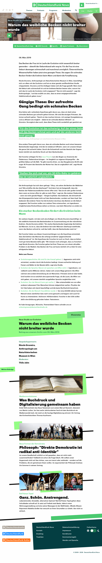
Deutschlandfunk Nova (45, 527)
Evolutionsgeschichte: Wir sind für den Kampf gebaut (41, 259)
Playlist (89, 11)
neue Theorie (47, 157)
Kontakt (39, 530)
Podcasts (40, 10)
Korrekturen (67, 534)
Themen (29, 10)
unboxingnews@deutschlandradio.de (33, 307)
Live (82, 11)
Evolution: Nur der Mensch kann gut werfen (37, 282)
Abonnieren (82, 46)
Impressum (66, 530)
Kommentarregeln (69, 537)
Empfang (39, 534)
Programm (53, 10)
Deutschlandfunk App (23, 46)
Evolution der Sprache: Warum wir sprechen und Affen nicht (43, 268)
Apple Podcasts (67, 46)
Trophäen (40, 537)
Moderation (66, 10)
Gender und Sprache (70, 540)
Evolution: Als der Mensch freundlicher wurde (38, 291)
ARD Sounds (41, 46)
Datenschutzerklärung (70, 527)
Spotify (54, 46)
